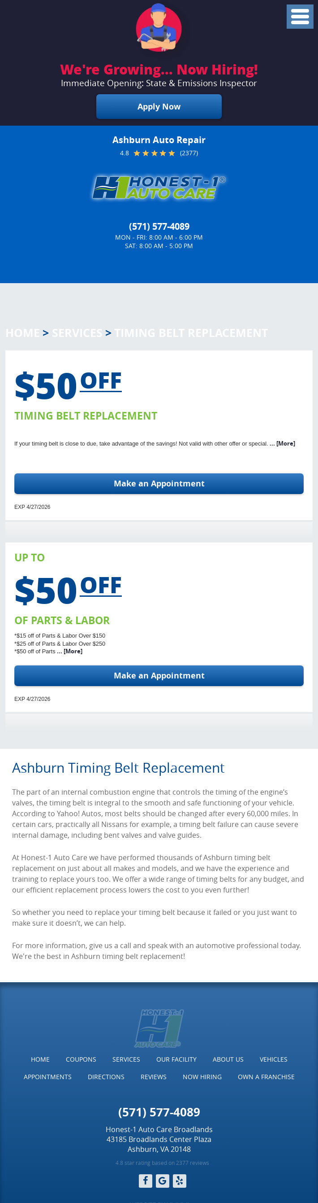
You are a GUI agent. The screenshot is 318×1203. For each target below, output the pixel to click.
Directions (106, 1076)
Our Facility (176, 1059)
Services (77, 333)
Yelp (179, 1181)
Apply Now (159, 106)
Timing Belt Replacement (191, 333)
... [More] (281, 443)
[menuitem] (40, 1059)
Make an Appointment (159, 483)
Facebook (145, 1181)
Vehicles (274, 1059)
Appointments (48, 1076)
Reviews (154, 1076)
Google (162, 1181)
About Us (228, 1059)
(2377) (189, 153)
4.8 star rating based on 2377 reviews (162, 1162)
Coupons (81, 1059)
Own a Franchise (266, 1076)
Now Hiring (202, 1076)
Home (22, 333)
